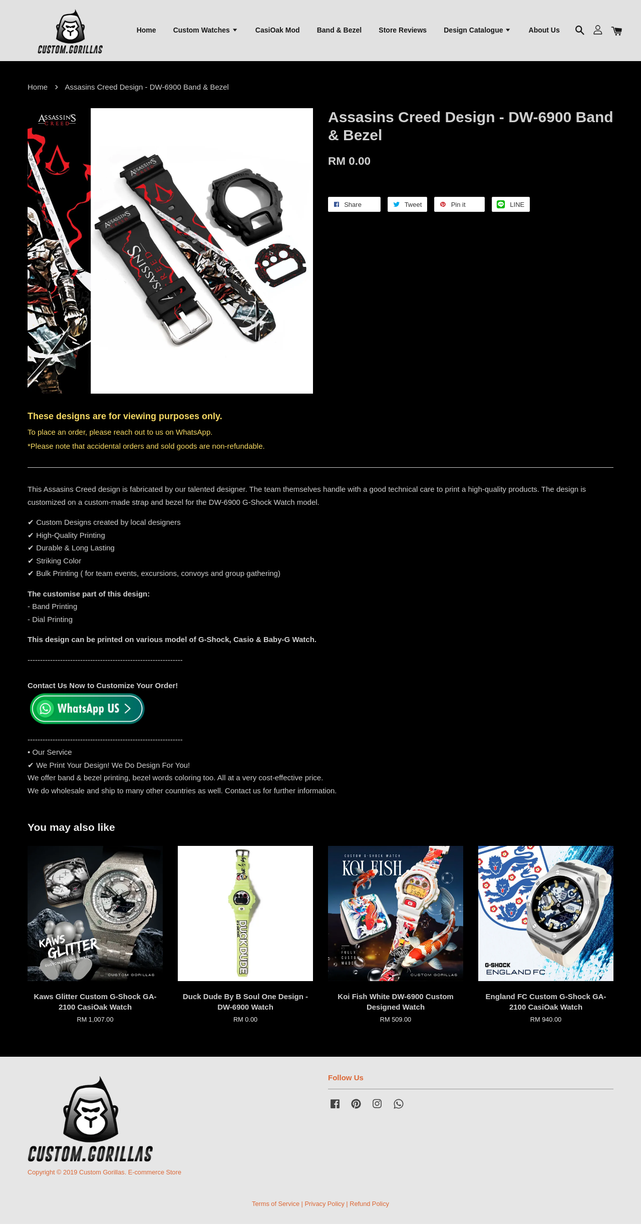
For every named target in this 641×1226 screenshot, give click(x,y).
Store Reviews (403, 31)
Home (146, 31)
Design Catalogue (477, 31)
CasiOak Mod (277, 31)
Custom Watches (205, 31)
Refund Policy (369, 1205)
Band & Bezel (339, 31)
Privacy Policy (324, 1205)
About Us (544, 31)
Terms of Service (275, 1205)
